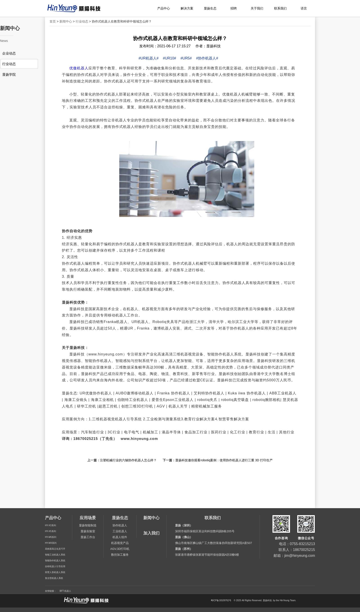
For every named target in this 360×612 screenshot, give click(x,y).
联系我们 (280, 8)
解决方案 (187, 8)
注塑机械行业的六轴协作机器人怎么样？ (128, 460)
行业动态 (82, 21)
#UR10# (169, 58)
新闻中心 (65, 21)
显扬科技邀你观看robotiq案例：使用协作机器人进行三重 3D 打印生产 (223, 460)
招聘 (233, 8)
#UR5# (186, 58)
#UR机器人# (149, 58)
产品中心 (163, 8)
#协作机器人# (207, 58)
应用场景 (88, 518)
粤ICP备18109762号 (221, 600)
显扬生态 (210, 8)
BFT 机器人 (65, 591)
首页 (53, 21)
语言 (304, 8)
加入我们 (151, 533)
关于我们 (257, 8)
